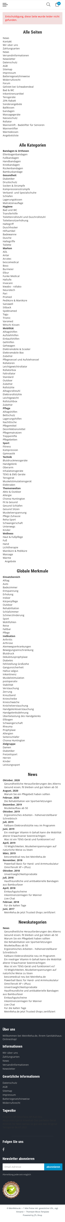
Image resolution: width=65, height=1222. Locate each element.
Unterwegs (9, 526)
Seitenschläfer (11, 737)
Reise (6, 625)
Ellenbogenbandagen (15, 154)
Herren (7, 757)
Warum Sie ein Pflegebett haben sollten (27, 794)
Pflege (6, 632)
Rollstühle (8, 387)
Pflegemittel (9, 425)
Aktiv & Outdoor (12, 491)
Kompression (10, 450)
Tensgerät (8, 477)
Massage (8, 554)
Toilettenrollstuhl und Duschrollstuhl (24, 217)
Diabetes (8, 660)
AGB (5, 65)
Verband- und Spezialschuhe (19, 192)
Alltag (6, 580)
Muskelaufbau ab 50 (16, 808)
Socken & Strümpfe (14, 185)
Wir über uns (10, 45)
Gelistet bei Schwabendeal (18, 86)
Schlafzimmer (11, 611)
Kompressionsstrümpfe (16, 189)
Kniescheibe (10, 698)
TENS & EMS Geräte (14, 474)
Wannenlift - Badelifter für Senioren (24, 125)
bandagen (9, 111)
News (6, 38)
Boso (5, 265)
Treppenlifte (10, 436)
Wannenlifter (10, 128)
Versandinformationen (16, 55)
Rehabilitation (11, 608)
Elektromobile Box (13, 352)
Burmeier (8, 269)
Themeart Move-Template (37, 1211)
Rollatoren (9, 363)
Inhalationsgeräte (13, 470)
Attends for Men (12, 1123)
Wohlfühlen (9, 622)
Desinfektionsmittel (14, 429)
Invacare (8, 283)
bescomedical (11, 262)
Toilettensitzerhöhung (15, 220)
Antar (6, 255)
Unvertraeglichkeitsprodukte (20, 874)
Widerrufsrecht (11, 79)
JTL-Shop (38, 1215)
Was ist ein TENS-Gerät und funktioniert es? (29, 839)
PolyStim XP (9, 1117)
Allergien (8, 733)
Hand (6, 544)
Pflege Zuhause (11, 516)
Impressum (9, 72)
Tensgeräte (9, 97)
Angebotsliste (11, 135)
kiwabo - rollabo (12, 286)
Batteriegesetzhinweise (16, 76)
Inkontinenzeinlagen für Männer (23, 895)
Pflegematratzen (12, 432)
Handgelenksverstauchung (18, 709)
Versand (19, 1211)
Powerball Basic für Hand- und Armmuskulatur (31, 863)
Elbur (6, 272)
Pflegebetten (10, 439)
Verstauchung (11, 688)
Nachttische (10, 422)
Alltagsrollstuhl (11, 390)
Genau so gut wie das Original (39, 1123)
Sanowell (8, 304)
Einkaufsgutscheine (15, 891)
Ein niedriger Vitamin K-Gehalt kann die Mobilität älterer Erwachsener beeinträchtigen (32, 834)
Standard (8, 377)
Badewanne (9, 234)
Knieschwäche (11, 702)
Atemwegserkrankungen (17, 646)
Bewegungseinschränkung (18, 650)
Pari (5, 293)
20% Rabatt (9, 100)
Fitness (7, 446)
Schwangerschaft (13, 523)
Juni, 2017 (8, 909)
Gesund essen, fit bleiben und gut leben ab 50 (31, 787)
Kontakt (7, 41)
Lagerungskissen (12, 199)
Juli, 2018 (8, 877)
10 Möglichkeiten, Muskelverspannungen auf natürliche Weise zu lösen (29, 848)
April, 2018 (9, 888)
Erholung (8, 594)
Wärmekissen (10, 132)
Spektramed (10, 310)
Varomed (8, 321)
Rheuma (7, 726)
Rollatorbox (9, 370)
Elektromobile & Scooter (17, 349)
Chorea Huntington (14, 498)
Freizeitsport (10, 754)
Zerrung (7, 691)
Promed (7, 297)
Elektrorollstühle (12, 394)
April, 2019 (9, 842)
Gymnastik (9, 453)
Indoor (6, 597)
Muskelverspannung (15, 512)
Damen (7, 747)
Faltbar (7, 629)
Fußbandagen (11, 157)
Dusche (7, 237)
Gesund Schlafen (13, 505)
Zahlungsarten (11, 48)
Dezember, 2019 (12, 804)
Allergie (7, 495)
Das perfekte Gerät (45, 1120)
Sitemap (7, 69)
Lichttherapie (10, 547)
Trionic (7, 317)
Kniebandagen (11, 164)
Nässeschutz (10, 118)
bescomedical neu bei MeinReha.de (25, 856)
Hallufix (7, 279)
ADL (5, 251)
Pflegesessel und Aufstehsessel (21, 359)
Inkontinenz (9, 674)
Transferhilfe (10, 213)
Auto (5, 584)
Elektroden (9, 484)
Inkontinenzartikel (13, 93)
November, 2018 (12, 860)
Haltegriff (8, 224)
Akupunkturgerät (12, 1120)
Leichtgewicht (11, 397)
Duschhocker (10, 227)
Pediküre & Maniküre (15, 300)
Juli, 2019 (8, 822)
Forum (6, 83)
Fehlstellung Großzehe (16, 664)
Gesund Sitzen (11, 509)
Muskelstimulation (13, 677)
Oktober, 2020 (11, 780)
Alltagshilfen (10, 331)
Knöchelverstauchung (15, 705)
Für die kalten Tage (15, 905)
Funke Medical (11, 276)
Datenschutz (10, 62)
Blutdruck (8, 653)
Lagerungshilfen (12, 418)
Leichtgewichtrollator (15, 366)
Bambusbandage (13, 171)
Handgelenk (10, 464)
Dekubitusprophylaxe (15, 657)
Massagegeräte (11, 114)
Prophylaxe (9, 730)
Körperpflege (10, 601)
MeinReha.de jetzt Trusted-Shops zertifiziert (29, 912)
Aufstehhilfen (11, 335)
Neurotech (9, 290)
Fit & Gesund (10, 502)
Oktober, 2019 (11, 811)
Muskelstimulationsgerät (17, 481)
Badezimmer (10, 587)
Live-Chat (9, 898)
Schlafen (8, 196)
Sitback (7, 307)
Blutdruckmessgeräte (15, 460)
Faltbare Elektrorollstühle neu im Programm (29, 825)
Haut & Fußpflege (13, 537)
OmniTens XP (24, 1117)
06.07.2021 (21, 1127)
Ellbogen (8, 719)
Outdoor (7, 380)
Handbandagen (12, 161)
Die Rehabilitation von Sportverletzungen (28, 801)
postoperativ (10, 681)
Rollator (7, 121)
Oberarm (8, 467)
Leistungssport (11, 764)
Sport (6, 618)
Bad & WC (8, 90)
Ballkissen (8, 107)
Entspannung (10, 590)
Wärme (7, 557)
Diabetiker (9, 178)
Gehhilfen (8, 342)
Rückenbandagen (13, 168)
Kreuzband (9, 695)
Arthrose (8, 643)
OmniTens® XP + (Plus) (17, 867)
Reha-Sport (9, 519)
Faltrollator (9, 373)
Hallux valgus (10, 670)
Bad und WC (10, 210)
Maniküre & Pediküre (15, 550)
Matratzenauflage (13, 203)
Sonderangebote (12, 104)
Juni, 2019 (8, 829)
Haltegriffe (9, 241)
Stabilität (8, 684)
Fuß (5, 540)
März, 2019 (9, 853)
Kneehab (28, 1120)
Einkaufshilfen (11, 338)
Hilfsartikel (9, 231)
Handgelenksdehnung (15, 712)
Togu (5, 314)
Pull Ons (37, 1117)
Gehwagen (9, 345)
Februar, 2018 (11, 902)
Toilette (7, 244)
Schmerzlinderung (13, 615)
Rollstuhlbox (10, 401)
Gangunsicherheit (13, 667)
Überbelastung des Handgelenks (22, 716)
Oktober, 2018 (11, 870)
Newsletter (9, 59)
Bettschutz (9, 415)
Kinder (7, 530)
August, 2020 (10, 790)
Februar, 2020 (11, 797)
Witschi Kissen (11, 324)
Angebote (10, 561)
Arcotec (7, 258)
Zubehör (8, 356)
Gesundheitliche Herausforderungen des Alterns (32, 783)
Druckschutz (10, 182)
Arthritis (7, 639)
